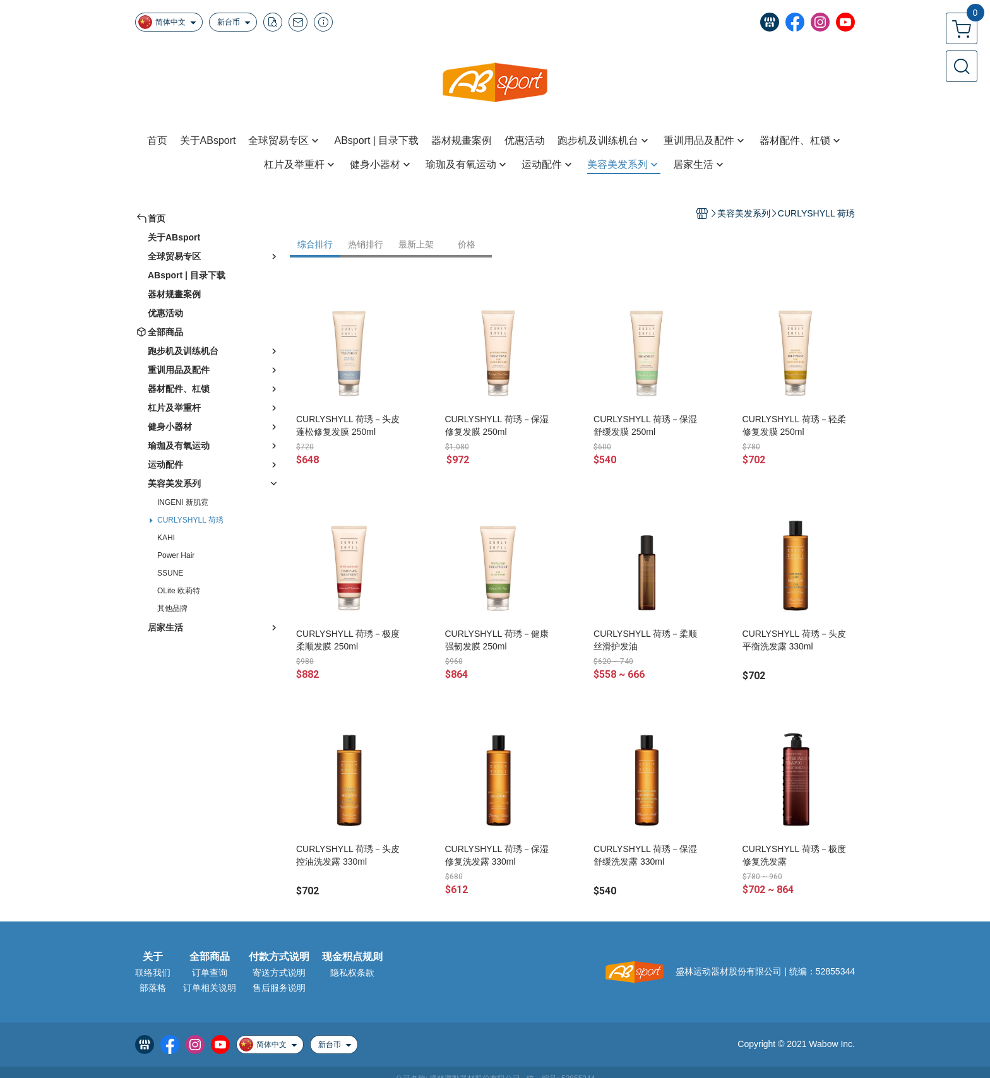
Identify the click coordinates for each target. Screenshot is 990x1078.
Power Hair (175, 555)
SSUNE (170, 573)
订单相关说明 (209, 987)
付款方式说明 (279, 957)
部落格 (153, 987)
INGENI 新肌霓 (182, 502)
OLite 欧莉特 (178, 590)
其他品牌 (172, 608)
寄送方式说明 (279, 972)
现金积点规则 (352, 957)
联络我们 (152, 972)
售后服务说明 (279, 987)
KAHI (166, 537)
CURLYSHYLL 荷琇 (190, 520)
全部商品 (209, 957)
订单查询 (209, 972)
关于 (153, 957)
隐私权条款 (352, 972)
